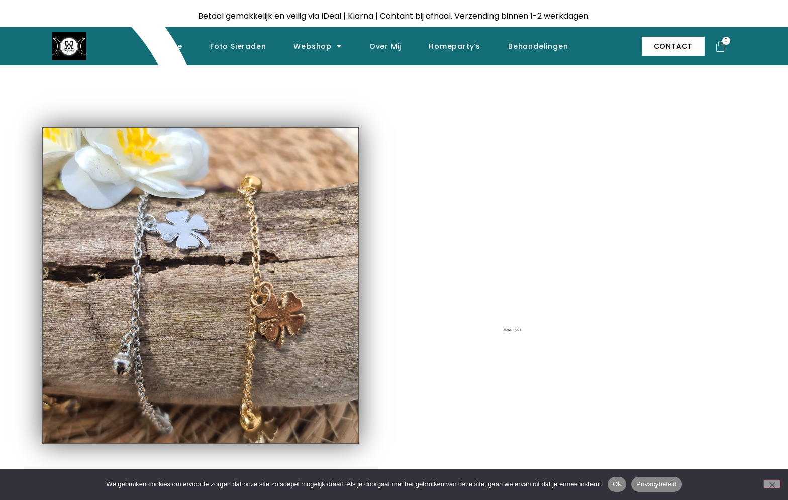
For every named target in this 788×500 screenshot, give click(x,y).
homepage (512, 330)
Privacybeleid (656, 484)
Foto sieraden (238, 46)
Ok (617, 484)
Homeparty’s (454, 46)
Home (170, 46)
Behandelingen (538, 46)
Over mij (385, 46)
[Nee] (771, 483)
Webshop (317, 46)
